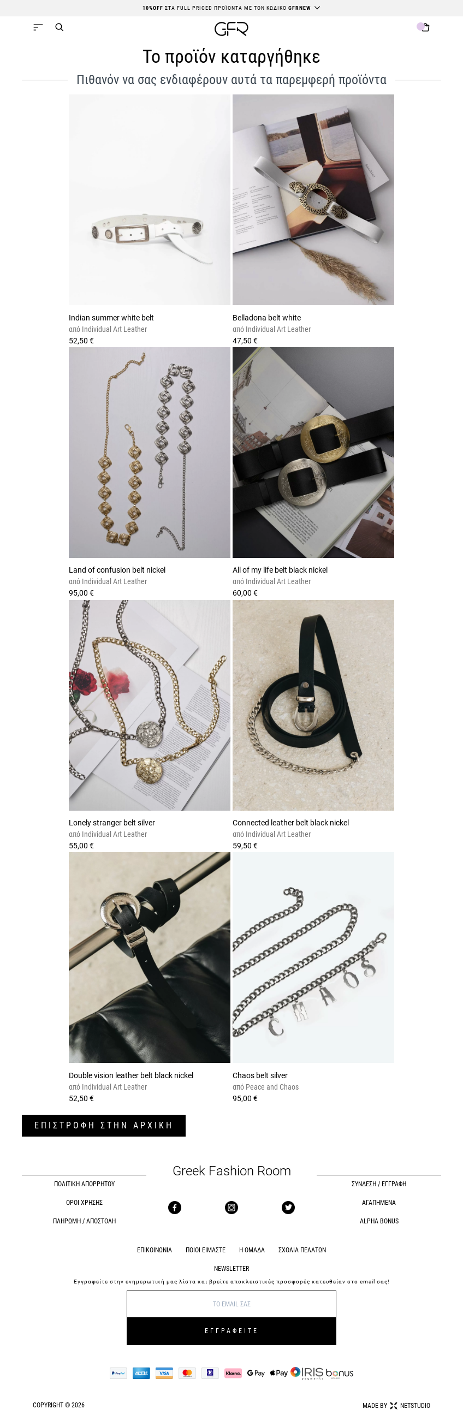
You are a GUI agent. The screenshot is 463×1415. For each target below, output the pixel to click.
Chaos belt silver (260, 1075)
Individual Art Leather (113, 329)
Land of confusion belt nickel (117, 570)
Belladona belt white (267, 317)
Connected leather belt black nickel (291, 822)
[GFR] (231, 30)
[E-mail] (231, 1304)
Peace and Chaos (271, 1087)
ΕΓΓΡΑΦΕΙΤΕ (232, 1331)
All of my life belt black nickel (280, 570)
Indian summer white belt (111, 317)
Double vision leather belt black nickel (131, 1075)
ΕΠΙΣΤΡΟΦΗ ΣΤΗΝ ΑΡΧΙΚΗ (104, 1125)
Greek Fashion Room (232, 1171)
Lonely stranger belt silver (112, 822)
